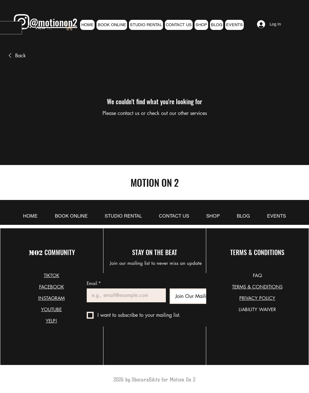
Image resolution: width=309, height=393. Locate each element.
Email (94, 283)
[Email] (124, 295)
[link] (69, 26)
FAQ (257, 275)
